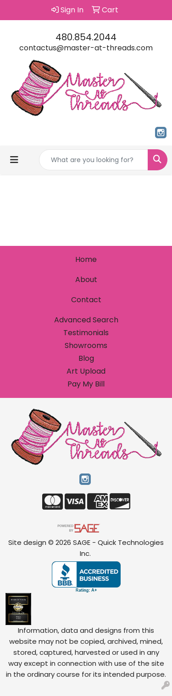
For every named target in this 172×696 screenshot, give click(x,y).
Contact (86, 299)
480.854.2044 (86, 37)
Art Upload (86, 371)
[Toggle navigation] (14, 159)
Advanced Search (86, 320)
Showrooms (86, 345)
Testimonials (86, 332)
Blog (86, 358)
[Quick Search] (93, 159)
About (86, 279)
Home (86, 259)
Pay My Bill (86, 384)
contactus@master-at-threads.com (86, 48)
